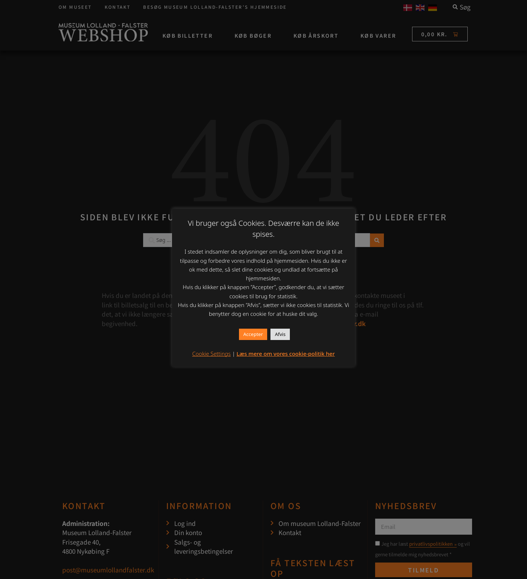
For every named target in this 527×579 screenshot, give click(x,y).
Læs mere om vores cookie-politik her (285, 353)
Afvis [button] (280, 334)
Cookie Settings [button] (211, 353)
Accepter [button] (253, 334)
